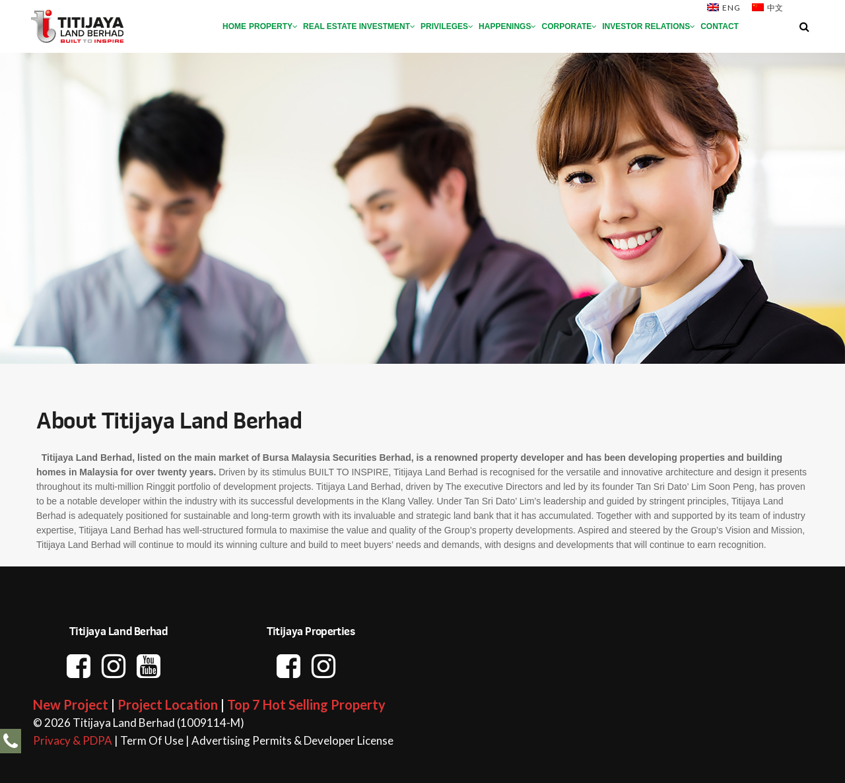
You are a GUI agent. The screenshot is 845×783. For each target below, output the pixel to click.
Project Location (168, 704)
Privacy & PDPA (72, 740)
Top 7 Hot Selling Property (306, 704)
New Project (70, 704)
